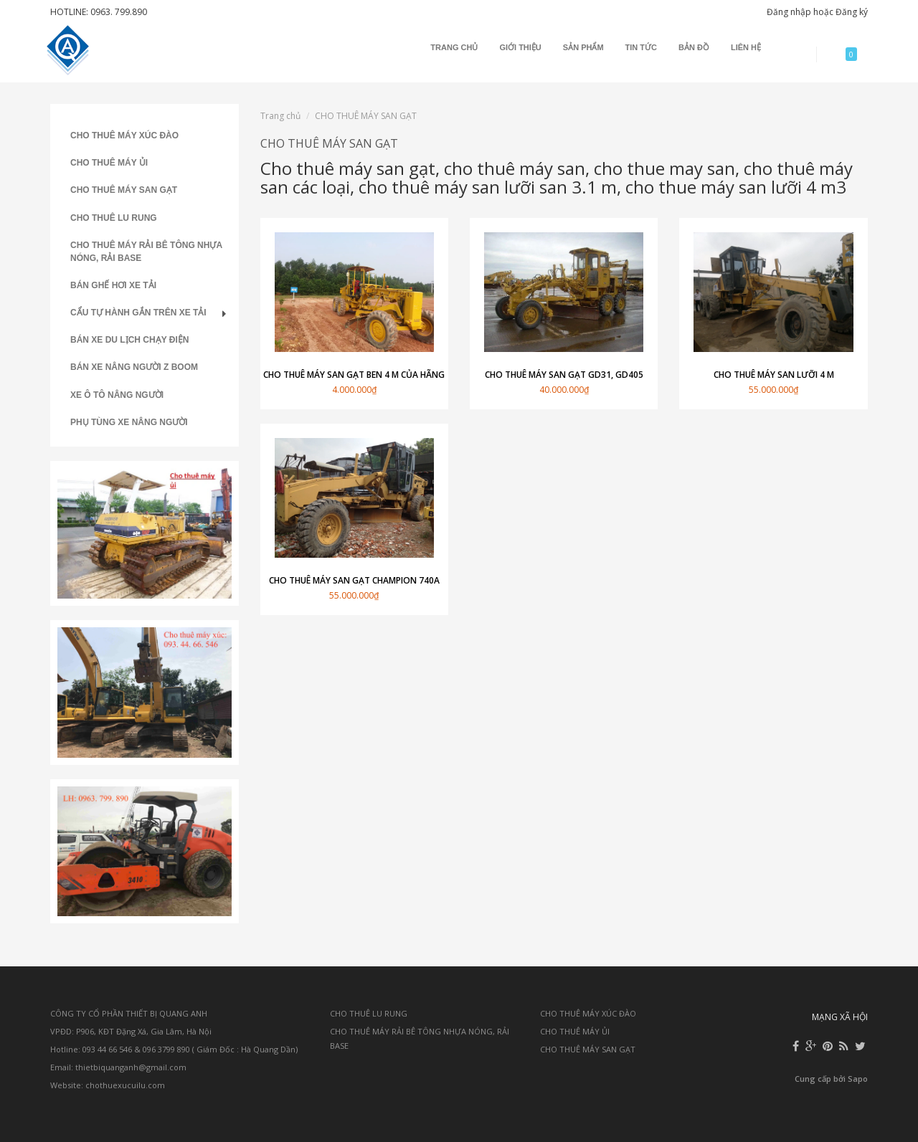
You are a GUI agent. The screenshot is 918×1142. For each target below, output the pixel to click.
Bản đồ (693, 47)
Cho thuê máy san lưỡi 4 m (774, 374)
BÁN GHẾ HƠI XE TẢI (113, 285)
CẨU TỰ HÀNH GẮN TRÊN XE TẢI (138, 313)
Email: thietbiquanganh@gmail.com (118, 1067)
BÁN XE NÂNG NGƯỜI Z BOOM (134, 367)
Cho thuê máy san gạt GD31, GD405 (564, 374)
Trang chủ (454, 47)
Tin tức (641, 47)
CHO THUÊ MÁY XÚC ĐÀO (124, 135)
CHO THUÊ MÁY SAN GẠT (123, 190)
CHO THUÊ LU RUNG (113, 218)
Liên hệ (746, 47)
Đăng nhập (789, 12)
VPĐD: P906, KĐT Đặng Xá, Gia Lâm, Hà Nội (131, 1031)
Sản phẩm (583, 47)
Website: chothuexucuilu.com (107, 1085)
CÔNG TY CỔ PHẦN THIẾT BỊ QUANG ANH (128, 1013)
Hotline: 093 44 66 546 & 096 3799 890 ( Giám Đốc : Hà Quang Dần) (174, 1049)
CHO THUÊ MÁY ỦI (109, 163)
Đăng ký (852, 12)
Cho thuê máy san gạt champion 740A (354, 580)
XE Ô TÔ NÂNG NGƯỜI (117, 395)
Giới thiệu (520, 47)
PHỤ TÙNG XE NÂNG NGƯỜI (129, 422)
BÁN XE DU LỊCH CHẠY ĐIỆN (129, 340)
